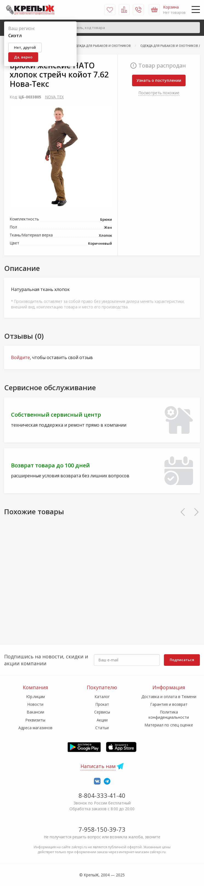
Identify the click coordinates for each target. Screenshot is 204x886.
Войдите (20, 357)
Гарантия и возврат (169, 704)
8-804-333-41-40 (102, 795)
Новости (35, 704)
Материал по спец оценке (168, 725)
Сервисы (102, 712)
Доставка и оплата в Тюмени (168, 696)
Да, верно (23, 57)
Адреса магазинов (35, 727)
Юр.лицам (35, 696)
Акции (102, 720)
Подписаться (182, 659)
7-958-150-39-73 (102, 829)
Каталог (102, 696)
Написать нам (98, 766)
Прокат (102, 704)
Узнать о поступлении (158, 80)
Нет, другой (25, 47)
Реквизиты (35, 720)
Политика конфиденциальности (169, 714)
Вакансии (35, 712)
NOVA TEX (54, 96)
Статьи (102, 727)
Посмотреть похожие (158, 92)
